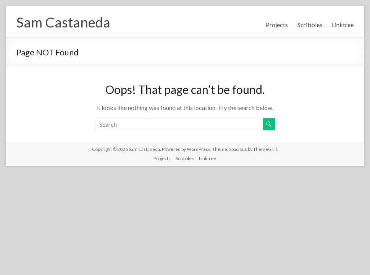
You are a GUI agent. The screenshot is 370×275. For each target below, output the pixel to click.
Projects (277, 24)
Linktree (343, 24)
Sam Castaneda (63, 22)
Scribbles (309, 24)
